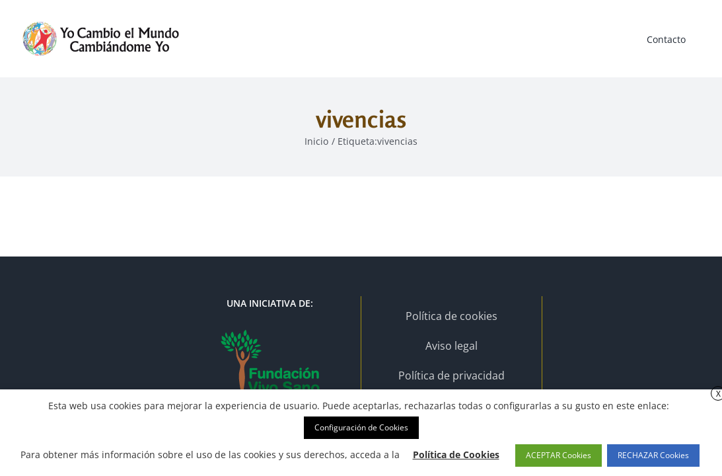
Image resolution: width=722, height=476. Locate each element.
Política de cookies (451, 316)
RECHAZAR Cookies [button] (653, 455)
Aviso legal (451, 345)
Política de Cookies (456, 454)
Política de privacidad (451, 375)
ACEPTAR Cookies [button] (558, 455)
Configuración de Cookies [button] (361, 427)
